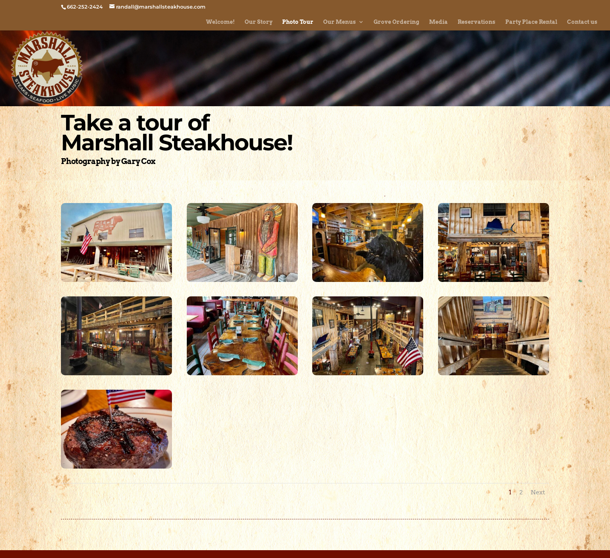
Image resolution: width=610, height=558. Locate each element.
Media (438, 22)
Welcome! (220, 22)
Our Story (258, 22)
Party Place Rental (531, 22)
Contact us (582, 22)
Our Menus (339, 22)
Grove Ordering (396, 22)
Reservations (477, 22)
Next (538, 492)
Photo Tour (297, 22)
